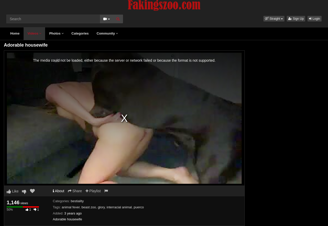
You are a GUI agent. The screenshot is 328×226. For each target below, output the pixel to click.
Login (314, 18)
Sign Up (296, 18)
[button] (273, 18)
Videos (34, 33)
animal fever (71, 207)
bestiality (77, 201)
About (58, 191)
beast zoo (88, 207)
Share (75, 191)
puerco (139, 207)
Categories (80, 33)
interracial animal (119, 207)
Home (14, 33)
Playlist (93, 191)
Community (107, 33)
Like (13, 191)
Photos (56, 33)
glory (101, 207)
